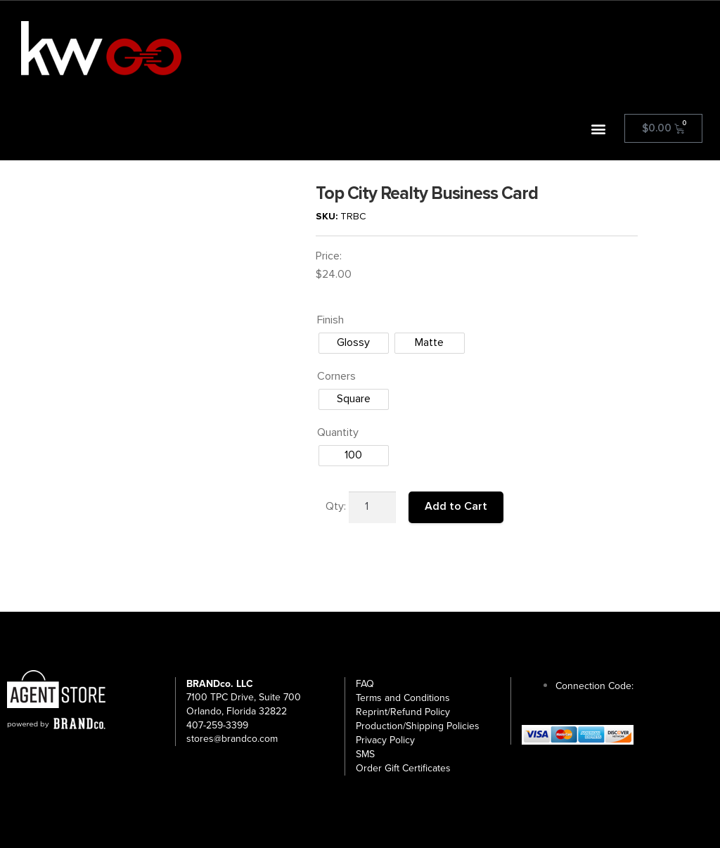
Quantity (338, 432)
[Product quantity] (373, 508)
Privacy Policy (385, 740)
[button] (598, 128)
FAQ (365, 684)
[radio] (354, 343)
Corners (336, 376)
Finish (330, 320)
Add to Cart (456, 506)
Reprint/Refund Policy (403, 712)
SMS (365, 754)
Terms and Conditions (403, 698)
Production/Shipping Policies (418, 726)
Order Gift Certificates (403, 768)
